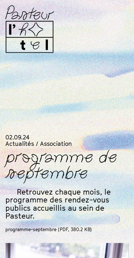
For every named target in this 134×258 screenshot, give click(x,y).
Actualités (19, 143)
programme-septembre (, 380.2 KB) (48, 229)
